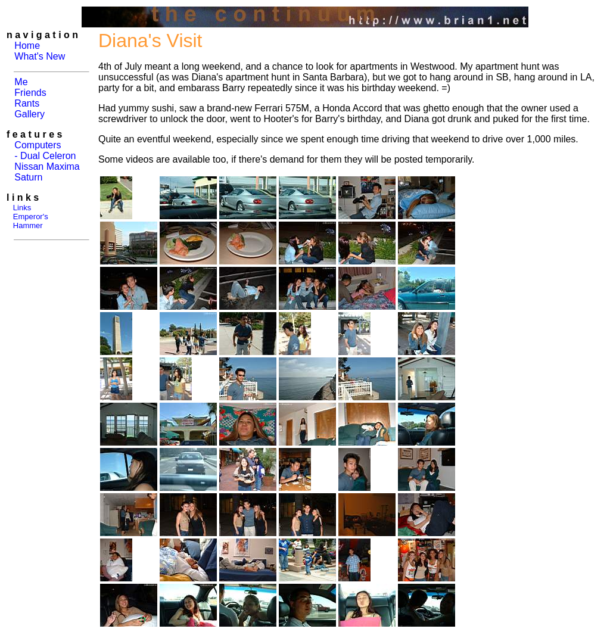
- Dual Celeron (45, 156)
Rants (26, 103)
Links (22, 207)
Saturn (28, 177)
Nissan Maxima (46, 166)
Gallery (29, 114)
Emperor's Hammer (27, 221)
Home (27, 46)
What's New (39, 56)
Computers (37, 145)
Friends (30, 93)
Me (20, 82)
